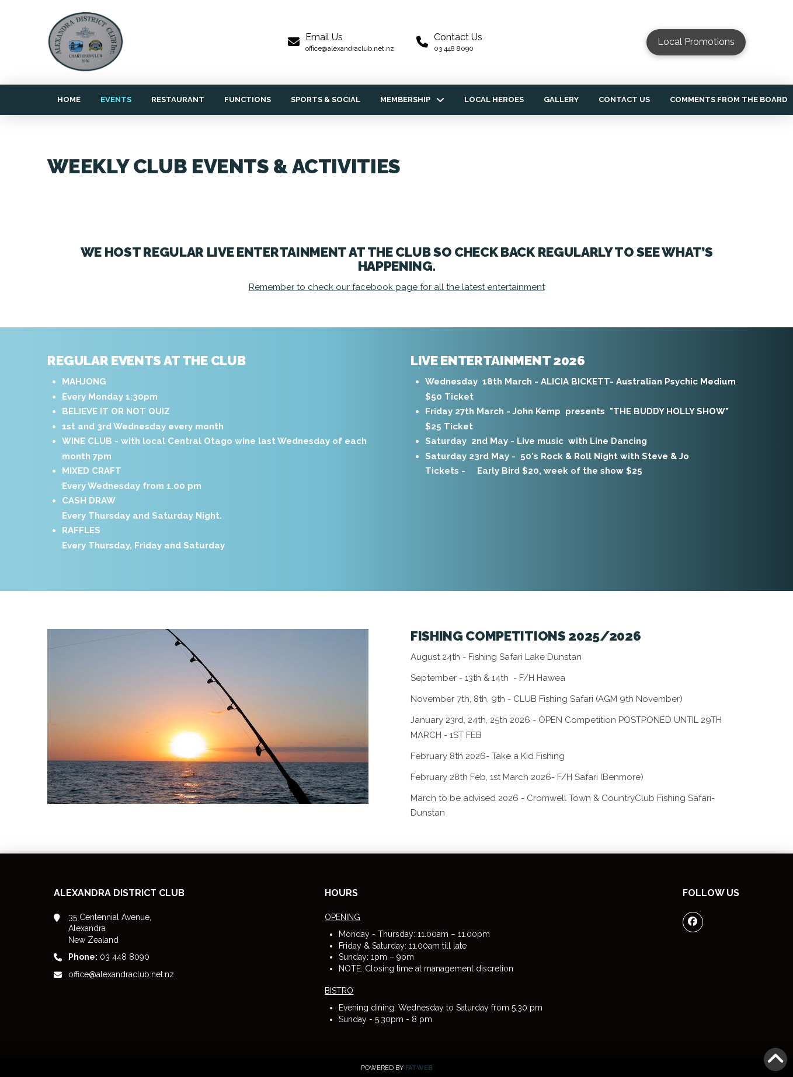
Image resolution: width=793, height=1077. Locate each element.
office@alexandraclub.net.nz (121, 974)
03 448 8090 (108, 956)
